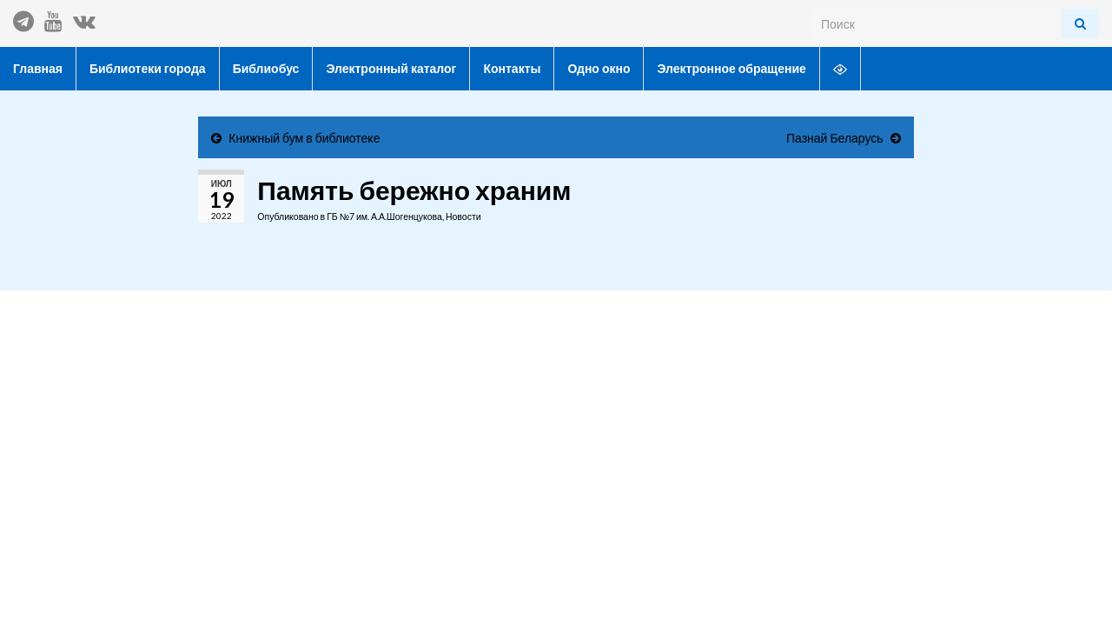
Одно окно (598, 68)
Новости (463, 216)
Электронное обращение (731, 68)
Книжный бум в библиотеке (304, 137)
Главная (38, 68)
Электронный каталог (391, 68)
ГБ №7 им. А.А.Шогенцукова (384, 216)
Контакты (511, 68)
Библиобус (266, 68)
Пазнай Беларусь (835, 137)
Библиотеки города (147, 68)
